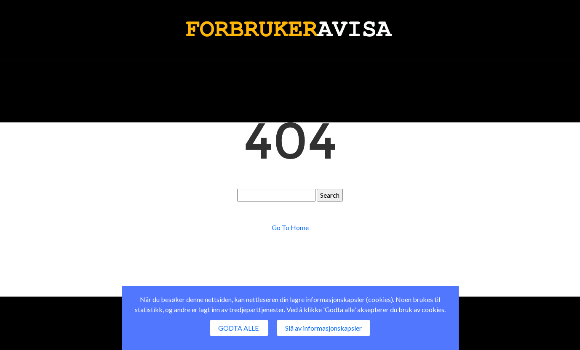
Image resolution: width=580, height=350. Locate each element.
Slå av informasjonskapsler (323, 328)
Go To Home (290, 227)
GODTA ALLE (239, 328)
